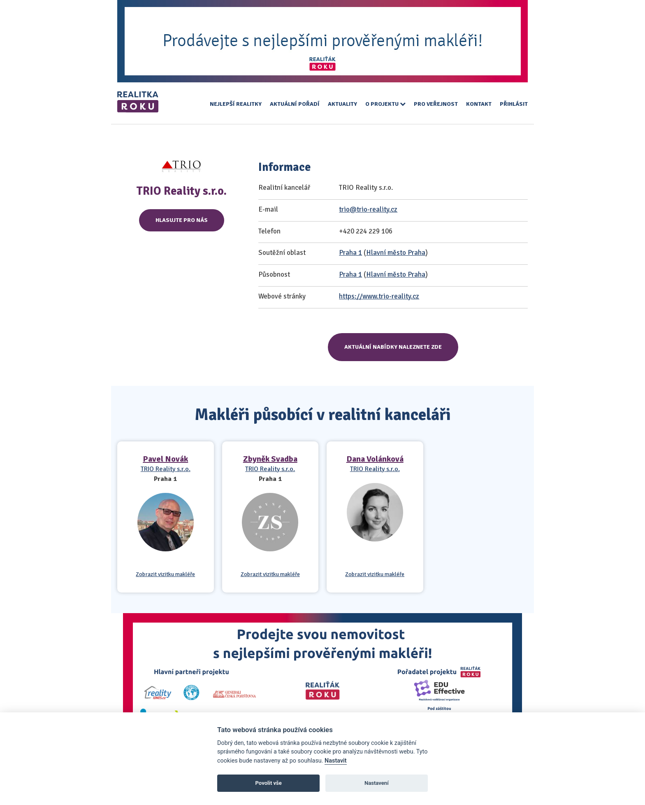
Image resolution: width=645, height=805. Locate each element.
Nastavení (376, 783)
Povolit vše (268, 783)
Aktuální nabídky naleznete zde (393, 346)
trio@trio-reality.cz (368, 209)
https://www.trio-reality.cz (379, 296)
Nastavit (336, 760)
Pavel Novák (165, 459)
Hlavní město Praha (395, 252)
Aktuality (342, 103)
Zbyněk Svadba (270, 459)
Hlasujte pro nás (181, 220)
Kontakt (479, 103)
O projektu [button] (385, 103)
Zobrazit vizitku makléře (165, 574)
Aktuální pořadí (295, 103)
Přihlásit (514, 103)
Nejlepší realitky (236, 103)
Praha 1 (350, 252)
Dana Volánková (375, 459)
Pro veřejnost (436, 103)
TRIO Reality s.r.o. (165, 469)
